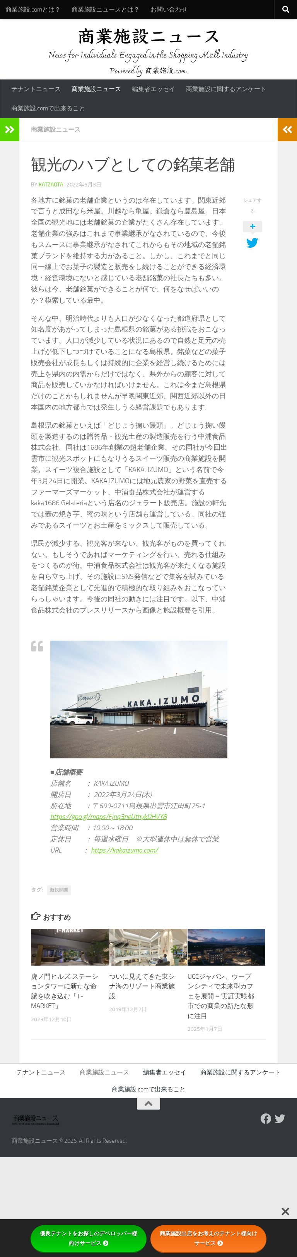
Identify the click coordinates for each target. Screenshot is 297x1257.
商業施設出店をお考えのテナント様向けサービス (208, 1238)
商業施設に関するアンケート (226, 89)
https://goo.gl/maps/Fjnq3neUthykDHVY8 (108, 816)
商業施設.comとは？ (33, 9)
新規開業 (59, 890)
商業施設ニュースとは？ (106, 9)
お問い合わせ (169, 9)
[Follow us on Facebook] (266, 1118)
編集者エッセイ (153, 89)
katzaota (51, 184)
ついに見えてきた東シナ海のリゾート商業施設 (142, 986)
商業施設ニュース (96, 89)
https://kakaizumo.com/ (124, 850)
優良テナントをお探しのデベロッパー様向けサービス (88, 1238)
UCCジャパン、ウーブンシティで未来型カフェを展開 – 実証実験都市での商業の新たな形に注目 (221, 996)
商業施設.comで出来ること (48, 108)
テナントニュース (36, 89)
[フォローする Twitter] (280, 1118)
